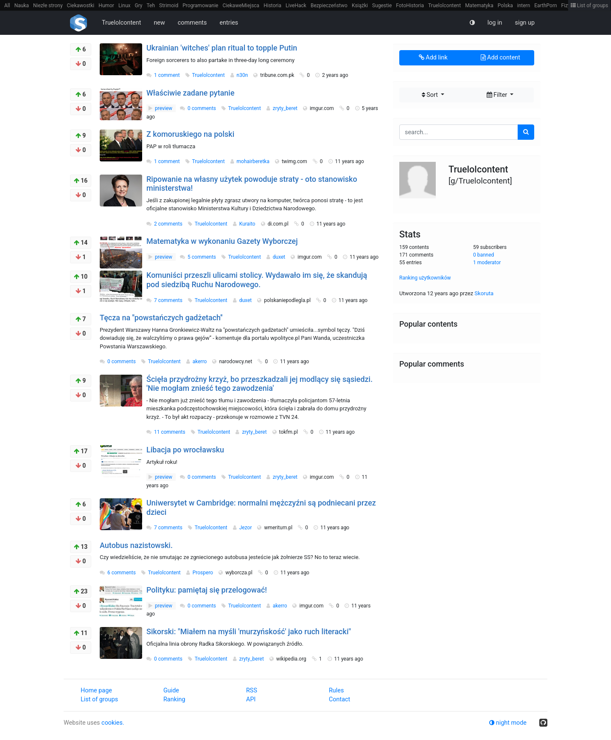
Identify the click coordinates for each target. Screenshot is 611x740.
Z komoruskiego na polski (190, 134)
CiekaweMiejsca (240, 5)
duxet (279, 257)
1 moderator (487, 262)
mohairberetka (254, 161)
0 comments (202, 108)
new (159, 22)
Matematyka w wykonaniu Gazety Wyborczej (222, 241)
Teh (151, 5)
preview (161, 108)
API (250, 699)
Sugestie (382, 5)
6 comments (121, 573)
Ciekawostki (81, 5)
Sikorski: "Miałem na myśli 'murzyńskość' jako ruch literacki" (248, 631)
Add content (500, 57)
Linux (124, 5)
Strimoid (168, 5)
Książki (360, 5)
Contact (339, 699)
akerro (200, 361)
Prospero (203, 573)
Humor (106, 5)
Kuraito (248, 224)
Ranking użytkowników (425, 278)
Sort (431, 95)
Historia (272, 5)
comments (192, 22)
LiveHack (296, 5)
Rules (336, 690)
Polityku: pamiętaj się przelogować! (206, 589)
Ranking (174, 699)
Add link (433, 57)
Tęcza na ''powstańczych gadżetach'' (161, 317)
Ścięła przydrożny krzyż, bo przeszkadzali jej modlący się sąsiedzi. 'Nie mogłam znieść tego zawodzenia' (259, 384)
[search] (526, 132)
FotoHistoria (410, 5)
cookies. (112, 722)
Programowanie (200, 5)
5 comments (202, 257)
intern (523, 5)
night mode (508, 722)
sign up (525, 22)
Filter (498, 95)
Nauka (21, 5)
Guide (171, 690)
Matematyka (479, 5)
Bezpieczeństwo (329, 5)
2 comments (168, 224)
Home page (96, 690)
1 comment (167, 75)
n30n (243, 75)
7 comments (168, 300)
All (7, 5)
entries (229, 22)
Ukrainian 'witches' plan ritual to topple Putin (221, 47)
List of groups (589, 5)
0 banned (483, 255)
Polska (505, 5)
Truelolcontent (444, 5)
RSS (251, 690)
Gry (138, 5)
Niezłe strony (48, 5)
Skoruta (483, 293)
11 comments (169, 432)
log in (495, 22)
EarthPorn (545, 5)
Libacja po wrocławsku (185, 449)
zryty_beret (286, 108)
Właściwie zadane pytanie (190, 92)
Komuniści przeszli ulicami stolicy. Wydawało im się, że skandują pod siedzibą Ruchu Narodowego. (256, 280)
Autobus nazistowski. (136, 545)
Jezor (246, 528)
